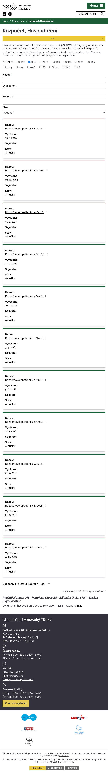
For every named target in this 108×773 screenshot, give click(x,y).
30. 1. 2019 (11, 221)
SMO (67, 67)
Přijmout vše (37, 768)
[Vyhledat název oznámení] (54, 80)
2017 (22, 61)
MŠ (44, 67)
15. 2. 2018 (11, 137)
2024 (9, 67)
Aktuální (10, 152)
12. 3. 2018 (11, 263)
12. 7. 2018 (11, 431)
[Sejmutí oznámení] (54, 102)
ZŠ (78, 67)
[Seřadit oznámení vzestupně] (12, 74)
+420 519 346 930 (13, 672)
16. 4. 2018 (11, 305)
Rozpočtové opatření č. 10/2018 (27, 170)
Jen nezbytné (55, 768)
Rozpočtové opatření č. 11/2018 (26, 212)
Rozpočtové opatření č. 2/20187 (27, 254)
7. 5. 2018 (10, 347)
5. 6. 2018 (10, 389)
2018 (33, 61)
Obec (55, 67)
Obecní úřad (18, 21)
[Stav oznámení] (54, 112)
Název (6, 74)
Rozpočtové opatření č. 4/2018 (26, 338)
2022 (80, 61)
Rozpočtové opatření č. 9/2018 (26, 547)
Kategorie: (9, 61)
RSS (77, 38)
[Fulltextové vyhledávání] (90, 13)
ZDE (79, 605)
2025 (21, 67)
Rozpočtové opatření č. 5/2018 (26, 379)
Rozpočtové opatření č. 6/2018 (26, 421)
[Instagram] (10, 14)
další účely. (64, 756)
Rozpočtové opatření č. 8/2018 (26, 505)
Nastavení (72, 768)
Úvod (5, 21)
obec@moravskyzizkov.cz (18, 679)
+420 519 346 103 (13, 675)
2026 (33, 67)
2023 (92, 61)
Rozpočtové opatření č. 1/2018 (26, 128)
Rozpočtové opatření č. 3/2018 (26, 296)
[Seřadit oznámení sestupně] (12, 75)
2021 (68, 61)
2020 (57, 61)
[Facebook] (4, 14)
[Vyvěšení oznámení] (54, 91)
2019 (45, 61)
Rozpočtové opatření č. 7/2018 (26, 463)
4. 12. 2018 (11, 556)
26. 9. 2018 (11, 473)
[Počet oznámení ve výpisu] (45, 584)
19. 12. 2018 (11, 179)
